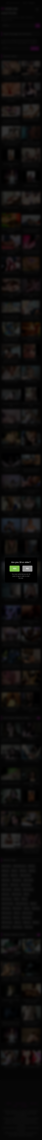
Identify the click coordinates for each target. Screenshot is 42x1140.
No (27, 569)
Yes (14, 569)
